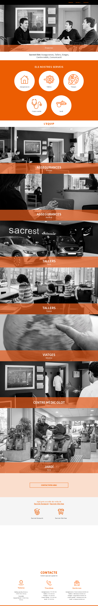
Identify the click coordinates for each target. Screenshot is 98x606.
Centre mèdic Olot (49, 402)
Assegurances (24, 87)
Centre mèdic (37, 111)
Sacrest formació (41, 504)
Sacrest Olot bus (57, 504)
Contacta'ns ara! (49, 485)
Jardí (61, 111)
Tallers (49, 87)
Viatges (73, 87)
